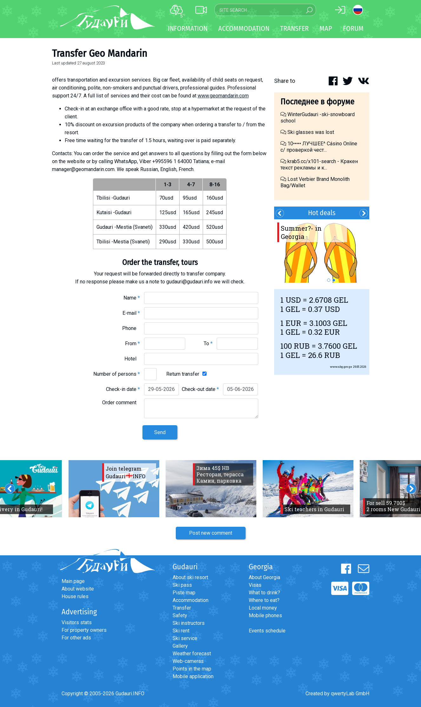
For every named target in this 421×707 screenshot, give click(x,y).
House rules (75, 596)
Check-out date (200, 389)
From (132, 343)
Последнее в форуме (317, 102)
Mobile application (193, 676)
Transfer (182, 608)
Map (325, 28)
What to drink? (264, 593)
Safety (180, 615)
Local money (263, 608)
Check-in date (123, 389)
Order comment (121, 403)
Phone (131, 328)
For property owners (84, 630)
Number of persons (116, 374)
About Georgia (264, 577)
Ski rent (181, 631)
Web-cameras (188, 661)
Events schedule (267, 631)
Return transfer (182, 374)
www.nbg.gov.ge (341, 366)
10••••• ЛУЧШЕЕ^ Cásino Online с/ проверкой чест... (318, 147)
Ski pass (182, 585)
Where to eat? (264, 600)
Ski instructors (189, 623)
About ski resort (190, 577)
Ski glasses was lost (307, 132)
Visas (255, 585)
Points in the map (192, 669)
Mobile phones (265, 615)
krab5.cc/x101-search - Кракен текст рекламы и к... (319, 164)
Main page (73, 581)
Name (131, 298)
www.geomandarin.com (223, 96)
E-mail (131, 313)
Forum (353, 28)
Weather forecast (192, 654)
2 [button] (333, 280)
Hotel (132, 359)
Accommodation (190, 600)
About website (78, 589)
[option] (321, 251)
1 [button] (328, 280)
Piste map (184, 593)
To (208, 343)
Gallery (180, 646)
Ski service (185, 638)
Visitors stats (77, 622)
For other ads (76, 638)
